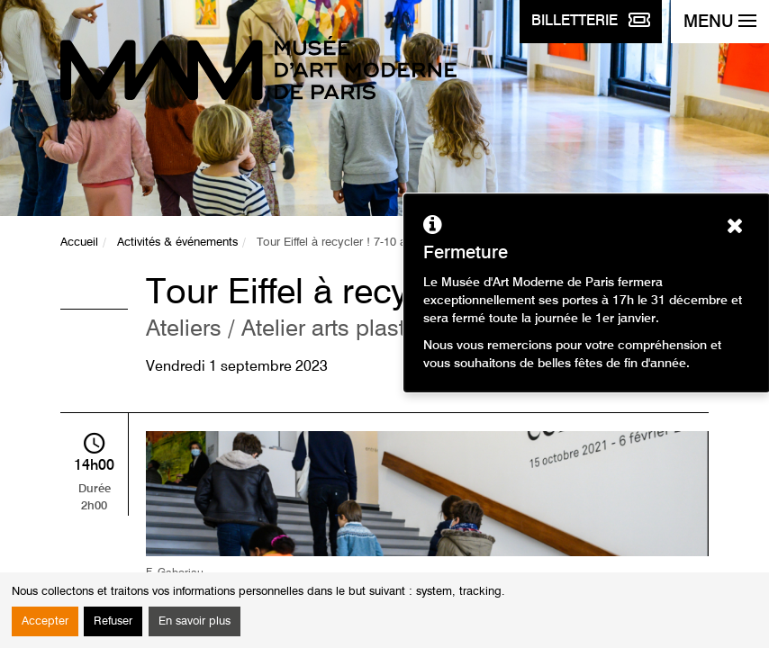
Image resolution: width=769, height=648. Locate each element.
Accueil (79, 242)
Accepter (45, 621)
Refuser (113, 621)
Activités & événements (177, 242)
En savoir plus (194, 621)
